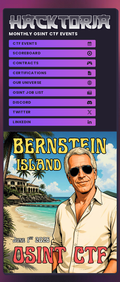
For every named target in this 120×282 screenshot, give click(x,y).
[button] (52, 43)
